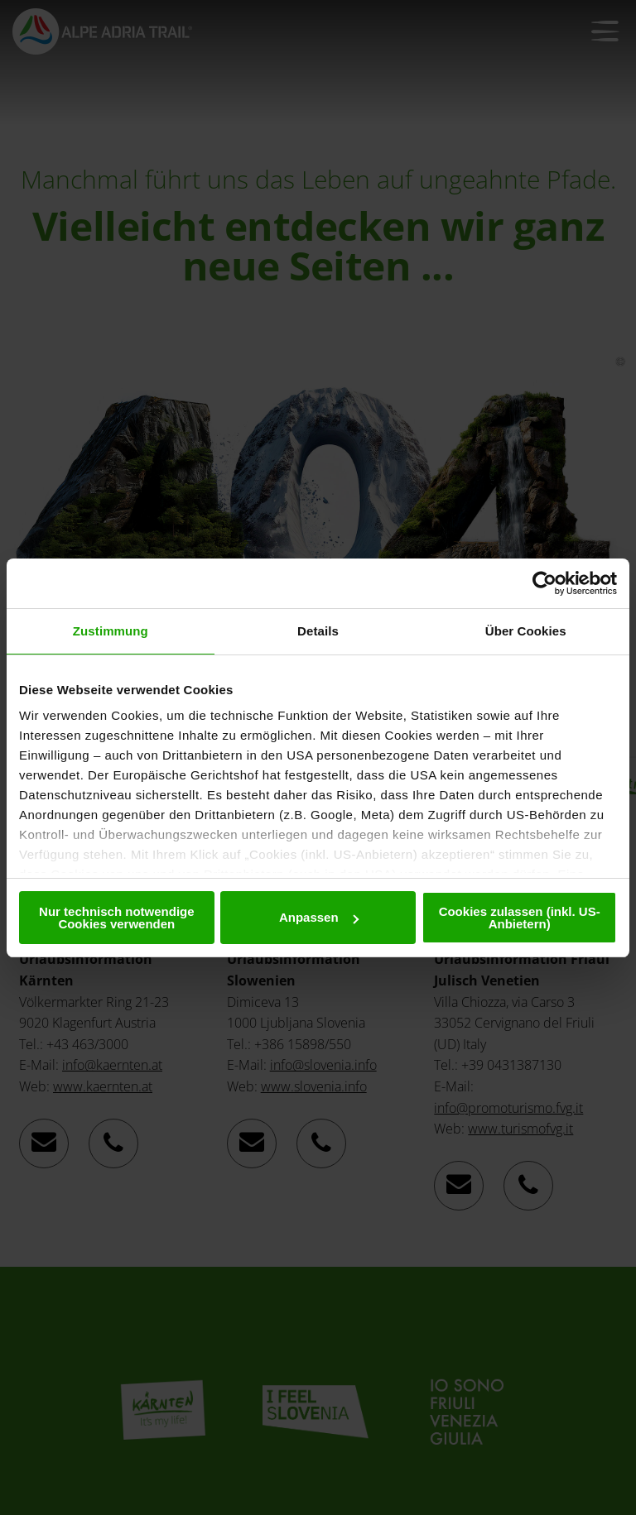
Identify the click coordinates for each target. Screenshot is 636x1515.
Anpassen (319, 917)
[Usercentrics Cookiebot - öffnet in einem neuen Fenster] (544, 583)
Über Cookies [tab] (525, 631)
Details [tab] (318, 631)
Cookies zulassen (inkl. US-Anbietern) (519, 917)
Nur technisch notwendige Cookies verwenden (117, 917)
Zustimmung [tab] (110, 631)
